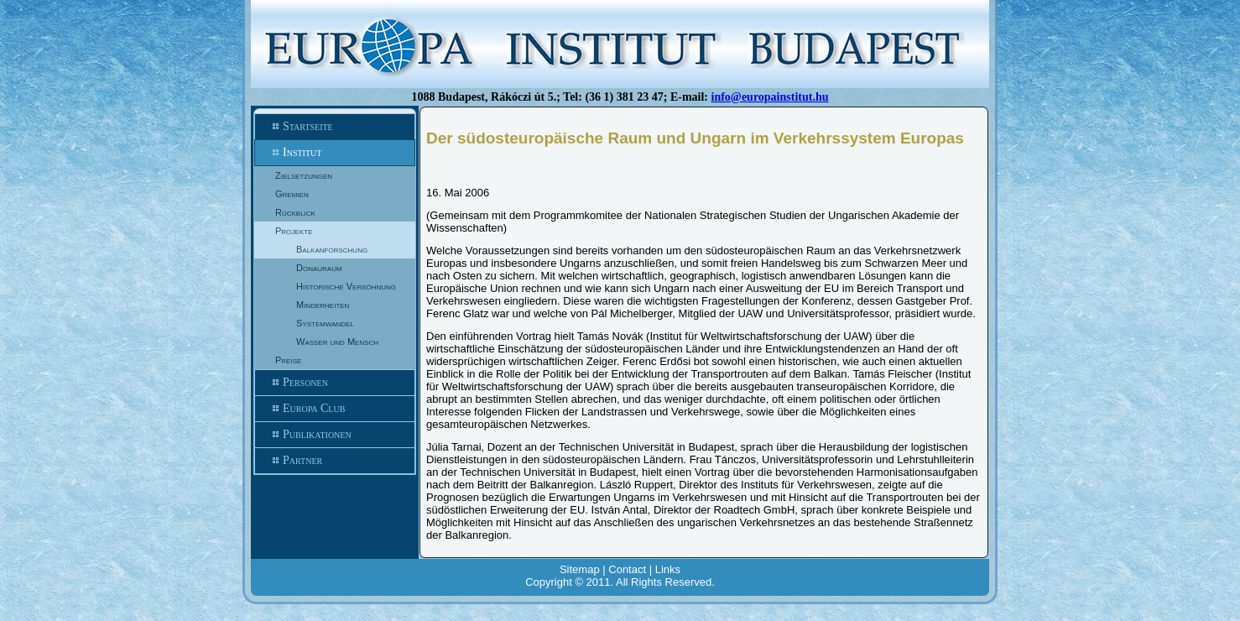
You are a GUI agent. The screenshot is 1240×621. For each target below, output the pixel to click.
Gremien (292, 194)
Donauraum (319, 268)
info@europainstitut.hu (770, 97)
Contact (627, 569)
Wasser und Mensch (337, 342)
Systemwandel (325, 323)
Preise (288, 360)
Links (667, 569)
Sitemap (580, 569)
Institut (334, 152)
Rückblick (295, 212)
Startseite (334, 126)
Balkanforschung (331, 249)
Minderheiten (322, 305)
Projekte (293, 231)
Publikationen (334, 434)
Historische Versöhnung (346, 286)
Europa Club (334, 408)
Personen (334, 382)
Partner (334, 460)
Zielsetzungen (303, 175)
